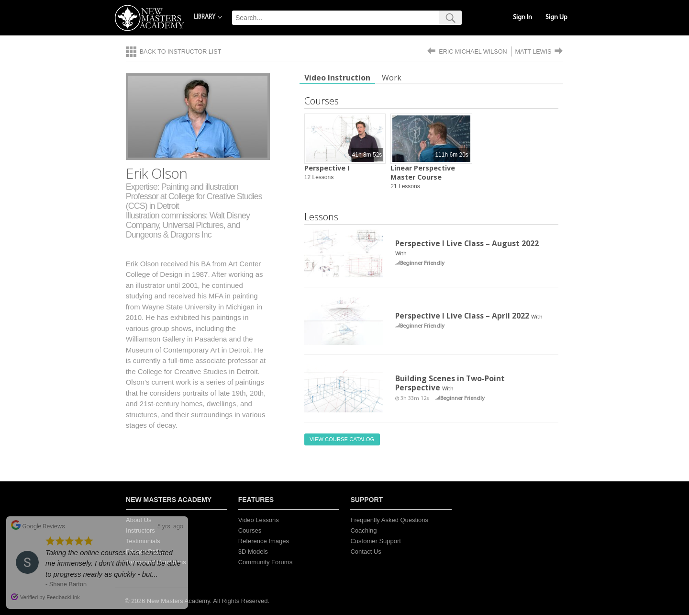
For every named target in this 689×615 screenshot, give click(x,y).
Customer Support (375, 541)
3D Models (253, 551)
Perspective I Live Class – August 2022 (467, 243)
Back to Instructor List (181, 51)
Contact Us (365, 551)
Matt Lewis (533, 51)
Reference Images (263, 541)
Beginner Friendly (422, 263)
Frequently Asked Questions (389, 520)
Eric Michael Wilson (473, 51)
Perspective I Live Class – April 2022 (462, 315)
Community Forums (265, 562)
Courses (249, 530)
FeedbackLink (63, 597)
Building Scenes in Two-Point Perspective (450, 383)
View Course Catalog (342, 439)
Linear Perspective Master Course (422, 172)
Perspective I (326, 167)
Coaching (363, 530)
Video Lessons (258, 520)
